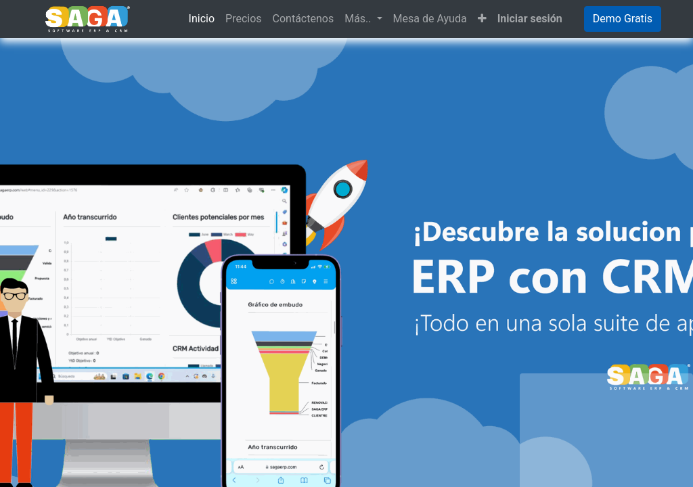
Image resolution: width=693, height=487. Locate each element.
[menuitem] (201, 18)
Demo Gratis (622, 18)
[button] (482, 18)
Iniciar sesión (529, 18)
